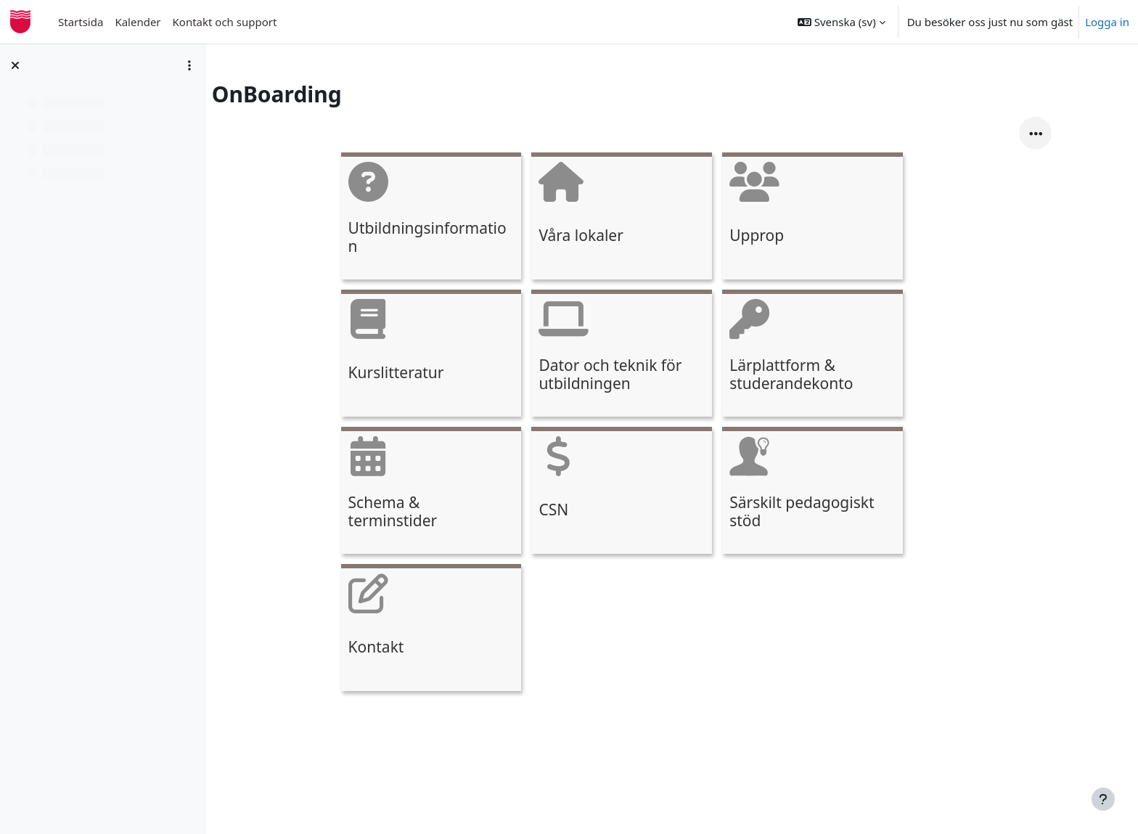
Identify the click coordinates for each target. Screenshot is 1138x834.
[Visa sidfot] (1103, 799)
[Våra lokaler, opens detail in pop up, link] (660, 218)
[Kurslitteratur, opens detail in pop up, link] (470, 355)
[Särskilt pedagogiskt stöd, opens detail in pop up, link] (851, 492)
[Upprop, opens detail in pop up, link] (851, 218)
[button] (841, 22)
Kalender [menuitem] (137, 22)
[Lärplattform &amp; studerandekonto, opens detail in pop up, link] (851, 355)
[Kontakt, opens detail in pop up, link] (470, 629)
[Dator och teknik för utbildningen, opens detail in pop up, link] (660, 355)
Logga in (1107, 22)
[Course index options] (189, 65)
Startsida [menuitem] (80, 22)
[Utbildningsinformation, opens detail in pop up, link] (470, 218)
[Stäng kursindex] (15, 65)
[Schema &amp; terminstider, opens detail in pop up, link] (470, 492)
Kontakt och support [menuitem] (225, 22)
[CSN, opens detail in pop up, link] (660, 492)
